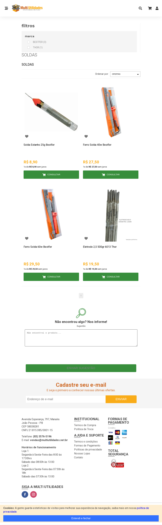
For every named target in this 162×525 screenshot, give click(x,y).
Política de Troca (83, 431)
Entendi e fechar (81, 518)
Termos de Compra (85, 427)
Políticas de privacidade (88, 452)
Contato (78, 460)
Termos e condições (86, 444)
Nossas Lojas (82, 456)
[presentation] (81, 357)
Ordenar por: (102, 73)
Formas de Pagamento (87, 448)
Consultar (53, 174)
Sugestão (81, 326)
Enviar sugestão (81, 370)
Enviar (121, 401)
